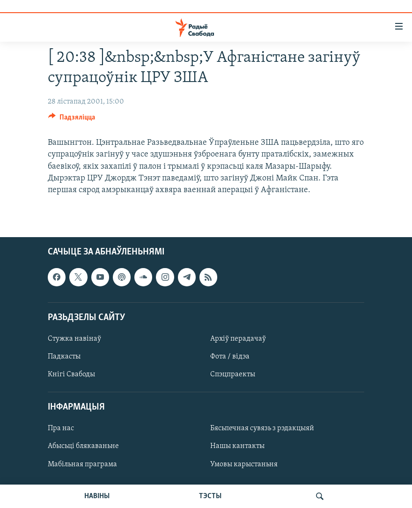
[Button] (71, 119)
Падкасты (64, 356)
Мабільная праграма (82, 464)
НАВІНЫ (97, 496)
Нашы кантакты (237, 446)
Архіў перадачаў (238, 339)
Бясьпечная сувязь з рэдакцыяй (262, 429)
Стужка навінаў (74, 339)
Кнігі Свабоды (71, 374)
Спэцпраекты (232, 374)
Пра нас (61, 429)
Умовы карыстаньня (244, 464)
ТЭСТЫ (210, 496)
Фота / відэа (230, 356)
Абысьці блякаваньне (83, 446)
